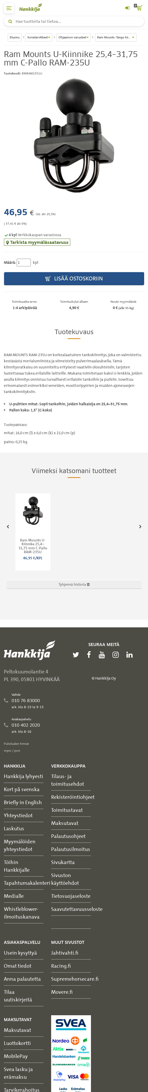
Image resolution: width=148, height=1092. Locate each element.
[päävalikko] (9, 8)
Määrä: (10, 262)
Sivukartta (63, 862)
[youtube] (103, 654)
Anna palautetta (22, 978)
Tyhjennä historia (74, 584)
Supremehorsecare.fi (75, 978)
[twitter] (77, 654)
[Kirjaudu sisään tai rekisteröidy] (127, 8)
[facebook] (90, 654)
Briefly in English (23, 802)
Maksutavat (64, 823)
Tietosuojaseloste (70, 895)
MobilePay (16, 1056)
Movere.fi (62, 991)
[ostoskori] (139, 8)
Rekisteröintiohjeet (73, 796)
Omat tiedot (17, 965)
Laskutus (14, 828)
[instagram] (117, 654)
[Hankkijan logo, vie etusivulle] (33, 7)
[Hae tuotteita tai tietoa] (74, 21)
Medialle (14, 895)
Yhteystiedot (18, 815)
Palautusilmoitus (70, 849)
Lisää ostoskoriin (74, 279)
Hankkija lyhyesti (23, 776)
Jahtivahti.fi (64, 952)
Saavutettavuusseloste (77, 908)
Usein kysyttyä (20, 952)
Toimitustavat (67, 809)
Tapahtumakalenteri (27, 882)
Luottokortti (17, 1043)
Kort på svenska (22, 789)
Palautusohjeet (68, 836)
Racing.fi (61, 965)
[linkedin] (130, 654)
